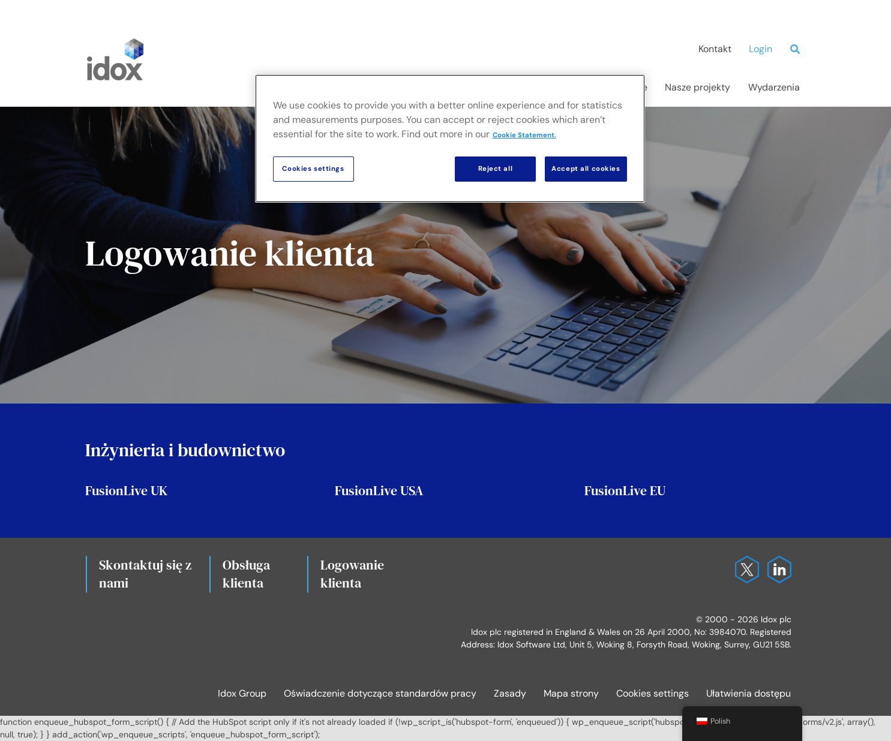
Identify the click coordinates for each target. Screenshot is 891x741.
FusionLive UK (126, 490)
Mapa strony (571, 693)
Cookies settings (652, 693)
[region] (450, 138)
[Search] (798, 49)
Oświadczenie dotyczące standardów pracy (380, 693)
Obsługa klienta (246, 574)
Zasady (510, 693)
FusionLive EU (624, 490)
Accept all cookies (585, 168)
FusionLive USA (379, 490)
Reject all (495, 168)
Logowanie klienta (352, 574)
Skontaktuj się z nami (145, 574)
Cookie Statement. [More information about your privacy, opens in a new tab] (524, 135)
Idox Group (242, 693)
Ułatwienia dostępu (748, 693)
